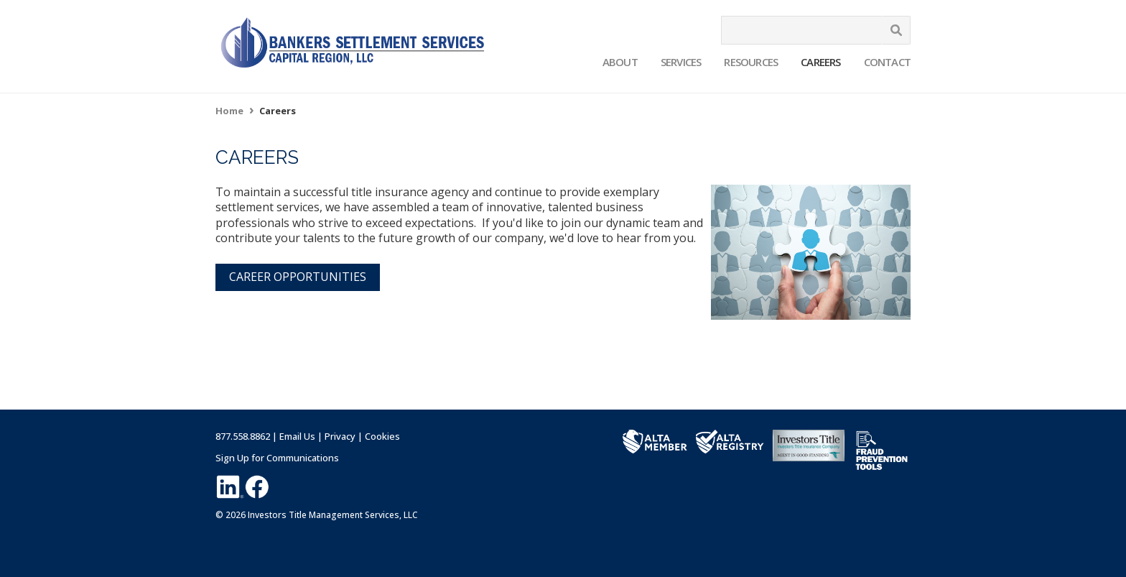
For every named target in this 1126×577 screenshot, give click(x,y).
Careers (820, 62)
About (620, 62)
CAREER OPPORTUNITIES (297, 277)
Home (229, 110)
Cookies (382, 436)
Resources (751, 62)
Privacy (340, 436)
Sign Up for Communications (277, 457)
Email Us (297, 436)
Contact (887, 62)
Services (681, 62)
